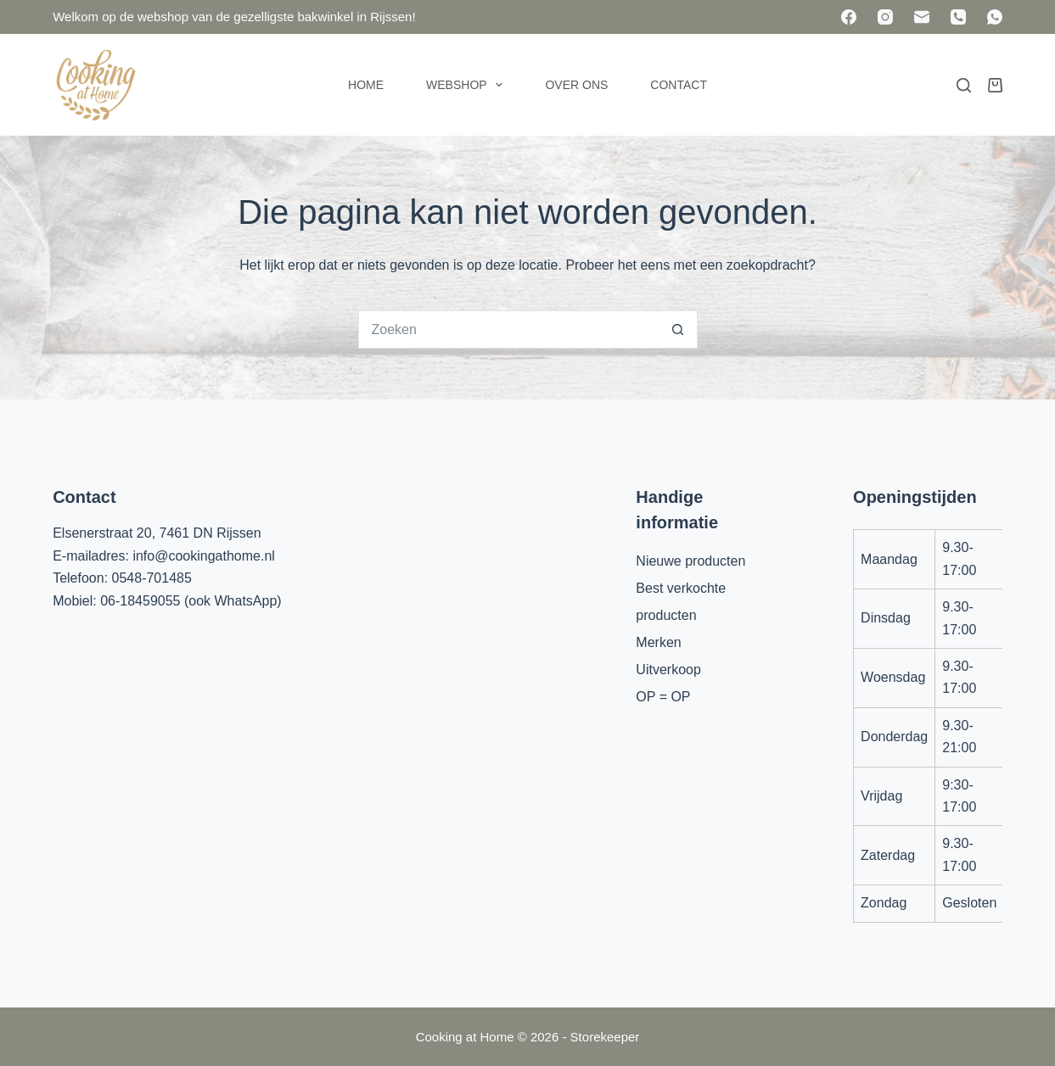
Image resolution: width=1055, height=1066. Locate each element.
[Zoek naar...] (508, 329)
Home (366, 85)
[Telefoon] (958, 17)
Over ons (576, 85)
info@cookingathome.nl (203, 556)
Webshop (467, 85)
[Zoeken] (964, 85)
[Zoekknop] (678, 329)
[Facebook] (848, 17)
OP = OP (663, 696)
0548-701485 (152, 578)
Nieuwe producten (690, 561)
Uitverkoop (668, 669)
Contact (678, 85)
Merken (658, 642)
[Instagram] (885, 17)
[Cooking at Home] (95, 84)
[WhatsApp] (994, 17)
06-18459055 (140, 601)
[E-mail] (921, 17)
